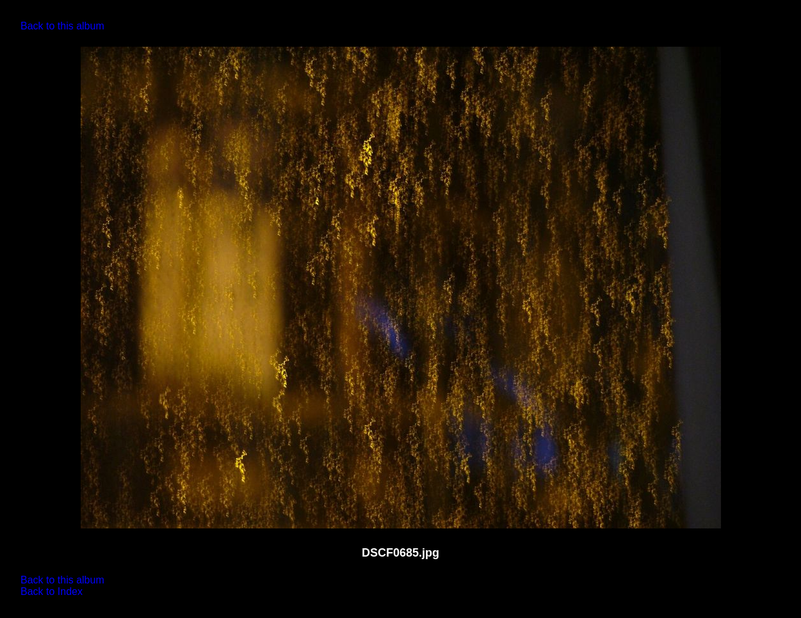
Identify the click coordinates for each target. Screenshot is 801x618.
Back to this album (62, 25)
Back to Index (51, 591)
